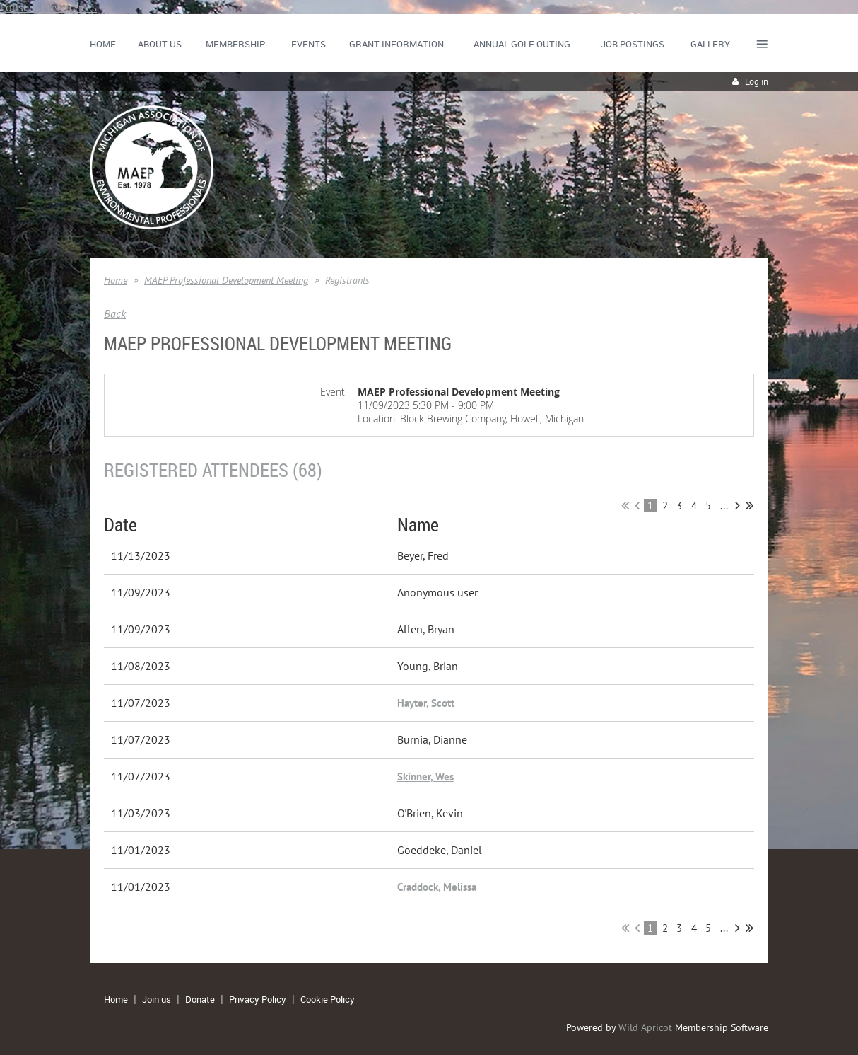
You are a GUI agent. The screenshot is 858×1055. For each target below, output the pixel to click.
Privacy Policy (257, 999)
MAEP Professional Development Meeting (226, 280)
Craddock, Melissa (436, 887)
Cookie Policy (327, 999)
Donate (200, 999)
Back (115, 313)
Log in (756, 82)
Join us (156, 999)
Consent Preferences (48, 7)
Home (115, 280)
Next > (737, 505)
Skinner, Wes (425, 776)
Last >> (749, 505)
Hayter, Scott (425, 703)
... (724, 505)
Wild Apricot (645, 1027)
